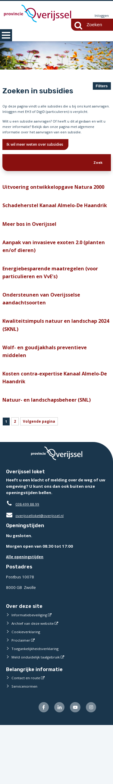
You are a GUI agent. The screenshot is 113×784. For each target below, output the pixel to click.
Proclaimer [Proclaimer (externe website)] (21, 697)
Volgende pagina (42, 478)
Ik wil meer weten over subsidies (41, 162)
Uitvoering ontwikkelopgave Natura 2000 (50, 212)
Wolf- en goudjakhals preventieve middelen (47, 402)
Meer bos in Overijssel (32, 264)
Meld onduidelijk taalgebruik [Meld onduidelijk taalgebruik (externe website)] (37, 714)
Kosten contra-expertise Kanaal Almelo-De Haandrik (56, 431)
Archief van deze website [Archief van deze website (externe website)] (34, 680)
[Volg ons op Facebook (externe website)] (39, 765)
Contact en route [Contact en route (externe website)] (26, 735)
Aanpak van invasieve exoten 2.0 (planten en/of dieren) (46, 288)
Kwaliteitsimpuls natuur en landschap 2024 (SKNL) (53, 374)
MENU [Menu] (6, 35)
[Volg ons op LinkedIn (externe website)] (56, 765)
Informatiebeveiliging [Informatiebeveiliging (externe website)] (30, 672)
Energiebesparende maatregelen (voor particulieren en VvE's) (55, 317)
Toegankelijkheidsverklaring (37, 706)
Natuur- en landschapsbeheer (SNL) (50, 455)
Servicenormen (25, 743)
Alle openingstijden (26, 614)
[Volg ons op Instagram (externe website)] (90, 765)
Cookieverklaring (26, 689)
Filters (102, 86)
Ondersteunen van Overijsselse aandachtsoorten (44, 345)
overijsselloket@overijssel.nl (37, 573)
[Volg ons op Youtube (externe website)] (73, 765)
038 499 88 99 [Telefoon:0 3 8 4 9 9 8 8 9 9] (28, 562)
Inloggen (101, 15)
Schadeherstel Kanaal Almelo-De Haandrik (46, 240)
